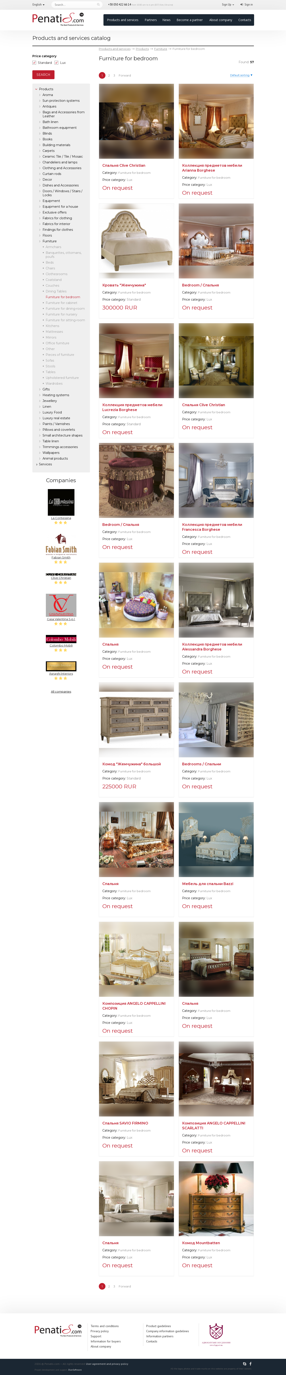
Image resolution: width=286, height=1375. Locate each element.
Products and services (122, 20)
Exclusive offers (54, 212)
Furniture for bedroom (134, 172)
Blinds (47, 133)
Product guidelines (158, 1326)
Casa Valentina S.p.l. (61, 607)
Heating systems (56, 395)
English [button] (37, 4)
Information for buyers (106, 1341)
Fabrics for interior (56, 224)
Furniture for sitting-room (65, 320)
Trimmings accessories (60, 447)
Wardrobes (54, 384)
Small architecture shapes (62, 435)
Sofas (50, 360)
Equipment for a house (60, 207)
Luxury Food (52, 412)
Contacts (244, 20)
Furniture (50, 241)
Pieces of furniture (60, 355)
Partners (151, 20)
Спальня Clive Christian (123, 165)
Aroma (48, 95)
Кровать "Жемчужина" (124, 285)
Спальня (110, 644)
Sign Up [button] (226, 4)
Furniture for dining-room (65, 309)
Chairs (50, 268)
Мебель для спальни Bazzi (207, 884)
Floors (47, 235)
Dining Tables (56, 291)
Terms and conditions (105, 1326)
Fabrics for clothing (57, 218)
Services (45, 464)
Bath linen (50, 122)
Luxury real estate (56, 418)
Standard (45, 63)
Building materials (56, 145)
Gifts (46, 389)
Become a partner (190, 20)
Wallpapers (51, 453)
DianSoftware (75, 1369)
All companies (61, 691)
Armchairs (53, 247)
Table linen (51, 441)
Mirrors (51, 337)
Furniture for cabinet (61, 303)
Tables (50, 372)
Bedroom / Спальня (200, 285)
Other (50, 349)
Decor (47, 180)
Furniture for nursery (61, 314)
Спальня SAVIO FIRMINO (125, 1123)
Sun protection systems (61, 101)
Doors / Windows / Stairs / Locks (62, 193)
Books (47, 139)
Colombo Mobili (61, 641)
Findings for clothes (58, 230)
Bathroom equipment (60, 128)
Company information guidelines (167, 1331)
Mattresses (54, 332)
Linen (47, 407)
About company (220, 20)
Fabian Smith (61, 546)
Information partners (159, 1336)
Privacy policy (100, 1331)
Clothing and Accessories (62, 168)
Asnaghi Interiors (61, 668)
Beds (50, 262)
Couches (52, 286)
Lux (63, 63)
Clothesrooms (56, 274)
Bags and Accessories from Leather (64, 114)
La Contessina (61, 504)
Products (46, 89)
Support (96, 1336)
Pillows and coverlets (59, 430)
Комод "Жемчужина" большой (131, 764)
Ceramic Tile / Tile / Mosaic (63, 157)
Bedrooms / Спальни (201, 764)
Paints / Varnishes (56, 424)
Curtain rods (52, 174)
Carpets (48, 151)
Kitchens (52, 326)
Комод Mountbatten (201, 1243)
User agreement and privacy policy (107, 1363)
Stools (50, 366)
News (166, 20)
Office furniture (57, 343)
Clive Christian (61, 576)
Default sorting (239, 75)
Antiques (49, 106)
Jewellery (50, 401)
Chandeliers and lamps (60, 162)
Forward (125, 75)
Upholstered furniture (62, 378)
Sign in (249, 4)
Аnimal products (55, 458)
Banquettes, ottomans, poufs (64, 255)
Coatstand (54, 280)
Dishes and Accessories (61, 185)
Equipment (51, 201)
